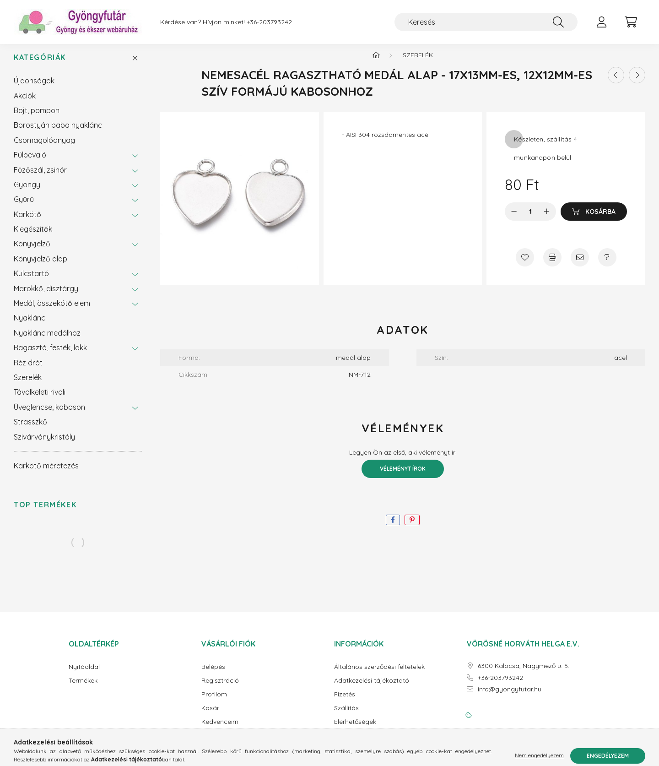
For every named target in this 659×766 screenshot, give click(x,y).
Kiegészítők (33, 236)
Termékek (83, 688)
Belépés (213, 674)
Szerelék (28, 384)
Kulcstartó (31, 280)
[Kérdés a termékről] (607, 264)
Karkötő (27, 221)
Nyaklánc (29, 325)
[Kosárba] (594, 219)
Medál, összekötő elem (52, 310)
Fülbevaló (30, 162)
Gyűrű (24, 206)
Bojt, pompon (36, 117)
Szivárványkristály (44, 444)
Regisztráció (220, 688)
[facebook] (393, 527)
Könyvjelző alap (40, 266)
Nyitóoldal (84, 674)
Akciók (25, 103)
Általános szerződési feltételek (379, 674)
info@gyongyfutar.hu (509, 697)
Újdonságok (34, 87)
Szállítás (346, 715)
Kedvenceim (219, 729)
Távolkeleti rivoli (39, 399)
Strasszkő (30, 429)
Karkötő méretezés (46, 473)
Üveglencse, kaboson (49, 414)
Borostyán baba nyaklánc (58, 132)
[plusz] (547, 219)
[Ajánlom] (580, 264)
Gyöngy (27, 191)
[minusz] (514, 219)
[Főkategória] (376, 62)
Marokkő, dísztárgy (46, 295)
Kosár (210, 715)
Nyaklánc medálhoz (47, 340)
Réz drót (28, 370)
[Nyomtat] (552, 264)
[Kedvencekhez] (525, 264)
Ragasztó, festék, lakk (50, 354)
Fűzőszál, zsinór (40, 177)
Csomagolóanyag (44, 147)
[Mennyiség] (531, 219)
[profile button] (601, 22)
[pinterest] (412, 527)
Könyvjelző (32, 250)
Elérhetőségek (355, 729)
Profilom (214, 702)
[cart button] (630, 22)
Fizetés (344, 702)
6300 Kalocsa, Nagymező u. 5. (523, 673)
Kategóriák (40, 64)
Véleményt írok (403, 476)
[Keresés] (486, 22)
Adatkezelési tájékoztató (371, 688)
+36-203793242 (269, 22)
